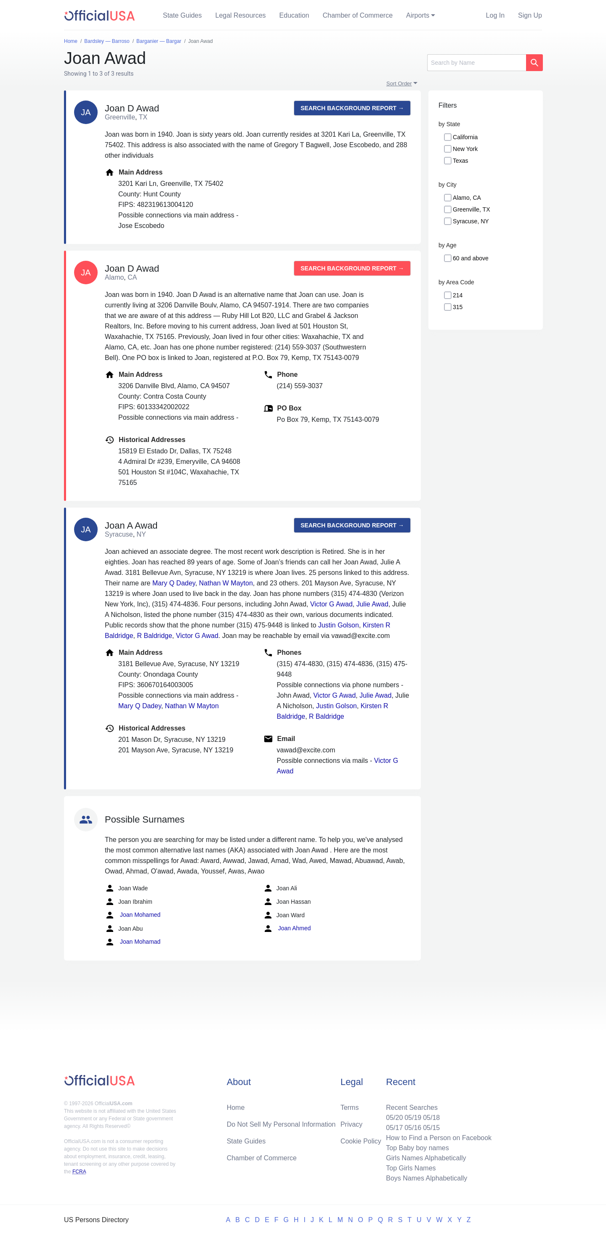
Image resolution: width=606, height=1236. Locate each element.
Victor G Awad (331, 604)
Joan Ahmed (287, 929)
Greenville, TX (471, 209)
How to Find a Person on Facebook (439, 1137)
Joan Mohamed (132, 915)
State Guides (182, 15)
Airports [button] (417, 15)
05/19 (412, 1117)
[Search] (476, 62)
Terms (349, 1107)
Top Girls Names (411, 1168)
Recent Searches (412, 1107)
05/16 (412, 1127)
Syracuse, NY (471, 221)
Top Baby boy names (417, 1147)
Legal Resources (240, 15)
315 (457, 307)
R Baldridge (155, 635)
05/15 (431, 1127)
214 (457, 295)
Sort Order (399, 83)
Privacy (351, 1124)
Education (294, 15)
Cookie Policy (360, 1141)
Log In (495, 15)
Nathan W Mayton (226, 583)
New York (465, 149)
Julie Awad (372, 604)
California (465, 137)
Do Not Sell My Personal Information (281, 1124)
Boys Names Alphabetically (426, 1178)
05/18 (431, 1117)
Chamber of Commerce (358, 15)
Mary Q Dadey (173, 583)
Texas (460, 160)
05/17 (394, 1127)
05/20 (394, 1117)
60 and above (471, 258)
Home (236, 1107)
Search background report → (352, 108)
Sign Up (530, 15)
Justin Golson (338, 625)
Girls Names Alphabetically (426, 1158)
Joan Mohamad (132, 942)
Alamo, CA (467, 197)
